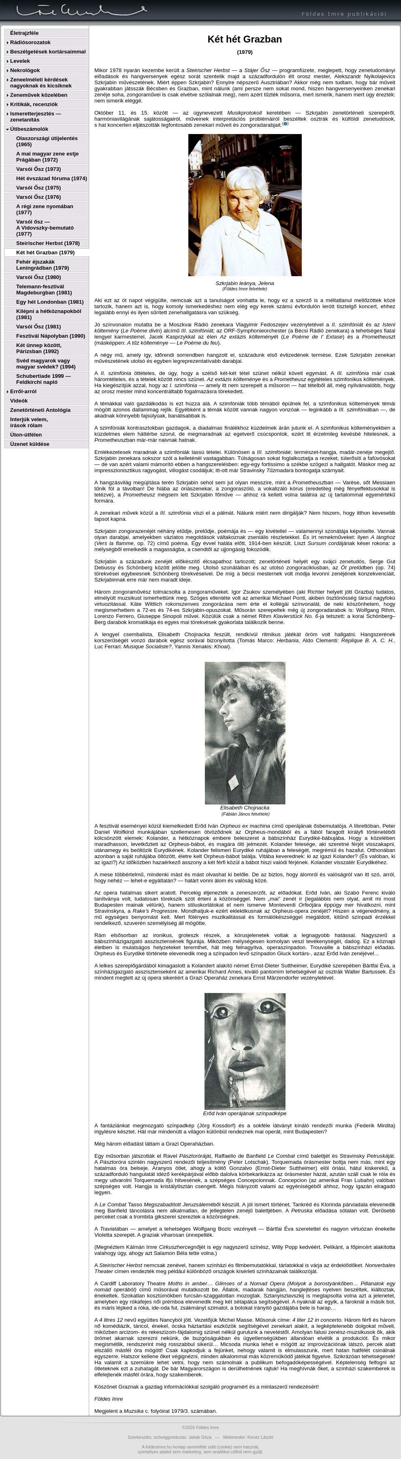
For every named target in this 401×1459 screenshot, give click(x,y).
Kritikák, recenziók (34, 104)
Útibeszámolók (29, 129)
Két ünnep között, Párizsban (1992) (39, 348)
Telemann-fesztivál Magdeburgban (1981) (44, 289)
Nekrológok (25, 70)
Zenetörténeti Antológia (40, 410)
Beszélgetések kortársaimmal (48, 52)
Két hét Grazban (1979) (45, 252)
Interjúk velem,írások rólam (29, 422)
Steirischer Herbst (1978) (48, 243)
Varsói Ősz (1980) (38, 277)
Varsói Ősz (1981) (38, 327)
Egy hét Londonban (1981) (50, 302)
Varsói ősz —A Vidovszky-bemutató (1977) (45, 228)
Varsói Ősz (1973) (38, 169)
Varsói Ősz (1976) (38, 197)
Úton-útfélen (26, 435)
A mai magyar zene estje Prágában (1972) (47, 157)
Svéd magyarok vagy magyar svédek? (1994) (46, 364)
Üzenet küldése (29, 444)
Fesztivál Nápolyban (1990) (50, 336)
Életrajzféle (24, 33)
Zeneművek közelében (38, 95)
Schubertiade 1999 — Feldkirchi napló (43, 379)
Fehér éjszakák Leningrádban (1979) (42, 265)
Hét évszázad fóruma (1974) (51, 178)
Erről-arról (23, 391)
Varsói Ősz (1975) (38, 188)
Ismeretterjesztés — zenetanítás (35, 117)
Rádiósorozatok (30, 42)
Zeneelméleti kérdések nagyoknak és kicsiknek (41, 83)
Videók (19, 401)
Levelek (20, 61)
